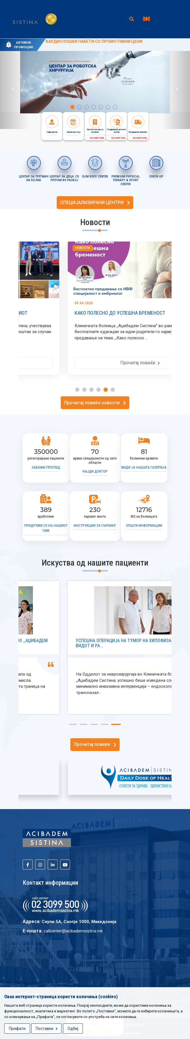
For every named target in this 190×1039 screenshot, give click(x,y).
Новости (37, 247)
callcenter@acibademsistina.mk (73, 931)
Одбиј (72, 1028)
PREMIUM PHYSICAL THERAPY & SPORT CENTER (125, 180)
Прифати (17, 1028)
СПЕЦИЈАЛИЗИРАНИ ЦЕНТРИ (95, 202)
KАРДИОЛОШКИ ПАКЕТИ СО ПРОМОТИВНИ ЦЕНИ (94, 41)
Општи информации (144, 525)
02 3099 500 (94, 138)
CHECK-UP (156, 176)
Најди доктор (95, 471)
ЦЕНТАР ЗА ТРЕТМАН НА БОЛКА (33, 178)
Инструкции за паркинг (95, 525)
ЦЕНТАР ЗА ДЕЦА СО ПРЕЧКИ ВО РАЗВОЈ (64, 178)
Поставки (47, 1028)
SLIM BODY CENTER (95, 176)
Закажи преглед (45, 467)
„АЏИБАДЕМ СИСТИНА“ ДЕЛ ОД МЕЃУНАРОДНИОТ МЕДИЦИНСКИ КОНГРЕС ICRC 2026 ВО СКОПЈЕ (82, 315)
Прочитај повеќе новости (95, 402)
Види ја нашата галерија (143, 467)
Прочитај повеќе (95, 362)
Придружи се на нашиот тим (46, 528)
